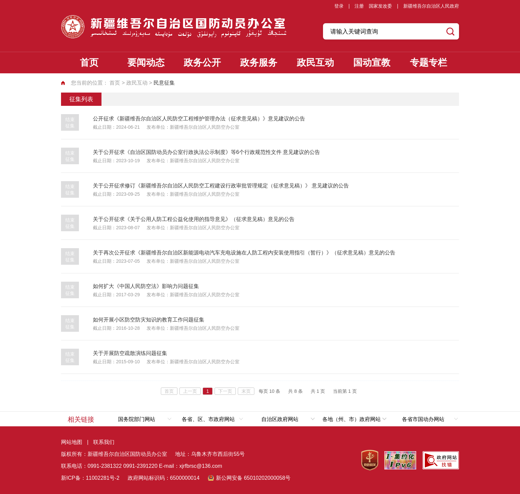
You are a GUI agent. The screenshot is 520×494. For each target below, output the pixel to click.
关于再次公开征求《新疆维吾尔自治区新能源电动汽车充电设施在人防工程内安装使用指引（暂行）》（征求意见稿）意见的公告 (244, 252)
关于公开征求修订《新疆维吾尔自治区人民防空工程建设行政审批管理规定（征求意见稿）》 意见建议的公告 (221, 185)
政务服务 (258, 62)
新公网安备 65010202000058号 (253, 478)
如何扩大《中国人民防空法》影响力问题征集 (146, 286)
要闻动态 (145, 62)
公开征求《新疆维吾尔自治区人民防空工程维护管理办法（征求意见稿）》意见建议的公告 (199, 118)
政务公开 (202, 62)
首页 (89, 62)
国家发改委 (380, 6)
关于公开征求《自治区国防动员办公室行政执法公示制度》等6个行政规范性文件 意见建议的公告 (206, 152)
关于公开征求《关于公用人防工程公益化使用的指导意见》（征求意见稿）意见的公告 (193, 219)
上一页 (190, 391)
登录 (339, 6)
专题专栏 (428, 62)
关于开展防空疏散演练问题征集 (130, 353)
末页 (246, 391)
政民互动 (315, 62)
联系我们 (103, 442)
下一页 (225, 391)
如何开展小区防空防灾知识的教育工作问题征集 (148, 319)
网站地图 (71, 442)
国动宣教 (371, 62)
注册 (359, 6)
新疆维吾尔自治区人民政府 (431, 6)
